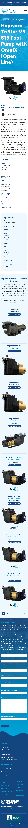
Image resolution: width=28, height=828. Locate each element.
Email (4, 668)
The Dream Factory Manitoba (9, 808)
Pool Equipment (19, 19)
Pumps (2, 21)
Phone (5, 675)
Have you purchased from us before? (12, 690)
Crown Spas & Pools (11, 823)
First (2, 658)
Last (1, 663)
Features (5, 159)
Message (3, 697)
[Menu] (25, 10)
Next (23, 613)
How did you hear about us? (9, 716)
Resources (6, 207)
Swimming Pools (9, 19)
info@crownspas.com (9, 771)
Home (2, 19)
